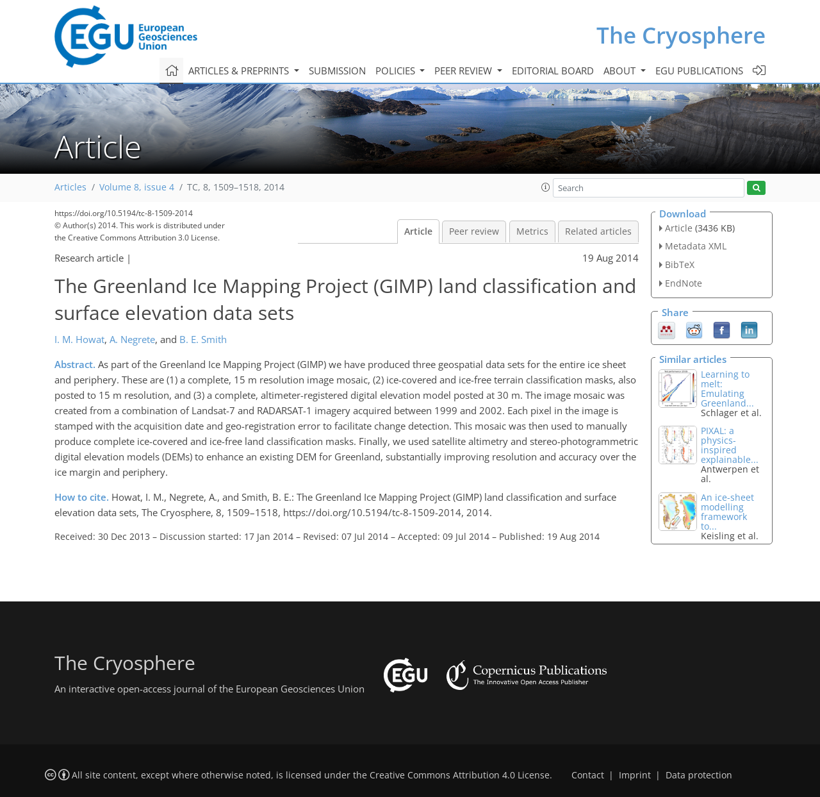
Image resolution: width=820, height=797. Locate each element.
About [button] (620, 70)
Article (418, 231)
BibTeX (679, 264)
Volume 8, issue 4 (136, 187)
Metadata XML (695, 246)
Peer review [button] (464, 70)
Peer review (474, 231)
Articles (70, 187)
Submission (337, 70)
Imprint (635, 775)
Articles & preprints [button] (239, 70)
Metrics (532, 231)
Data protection (699, 775)
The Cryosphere (681, 35)
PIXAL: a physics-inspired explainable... (729, 445)
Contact (587, 775)
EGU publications (699, 70)
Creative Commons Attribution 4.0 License (460, 775)
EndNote (683, 283)
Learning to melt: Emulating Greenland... (727, 388)
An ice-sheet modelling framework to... (727, 511)
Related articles (598, 231)
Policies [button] (396, 70)
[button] (545, 187)
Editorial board (553, 70)
